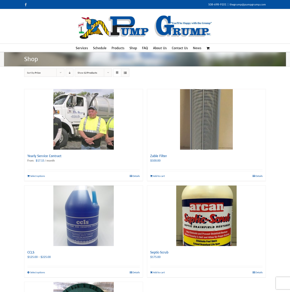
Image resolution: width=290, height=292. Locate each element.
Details (136, 175)
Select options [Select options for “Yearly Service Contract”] (37, 175)
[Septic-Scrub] (206, 216)
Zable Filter (158, 156)
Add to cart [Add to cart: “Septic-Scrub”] (159, 272)
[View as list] (125, 73)
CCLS (30, 252)
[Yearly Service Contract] (83, 119)
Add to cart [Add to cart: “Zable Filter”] (159, 175)
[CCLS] (83, 216)
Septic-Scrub (159, 252)
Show (87, 72)
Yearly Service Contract (44, 156)
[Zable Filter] (206, 119)
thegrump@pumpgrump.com (248, 4)
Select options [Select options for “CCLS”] (37, 272)
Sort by (33, 72)
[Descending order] (70, 73)
